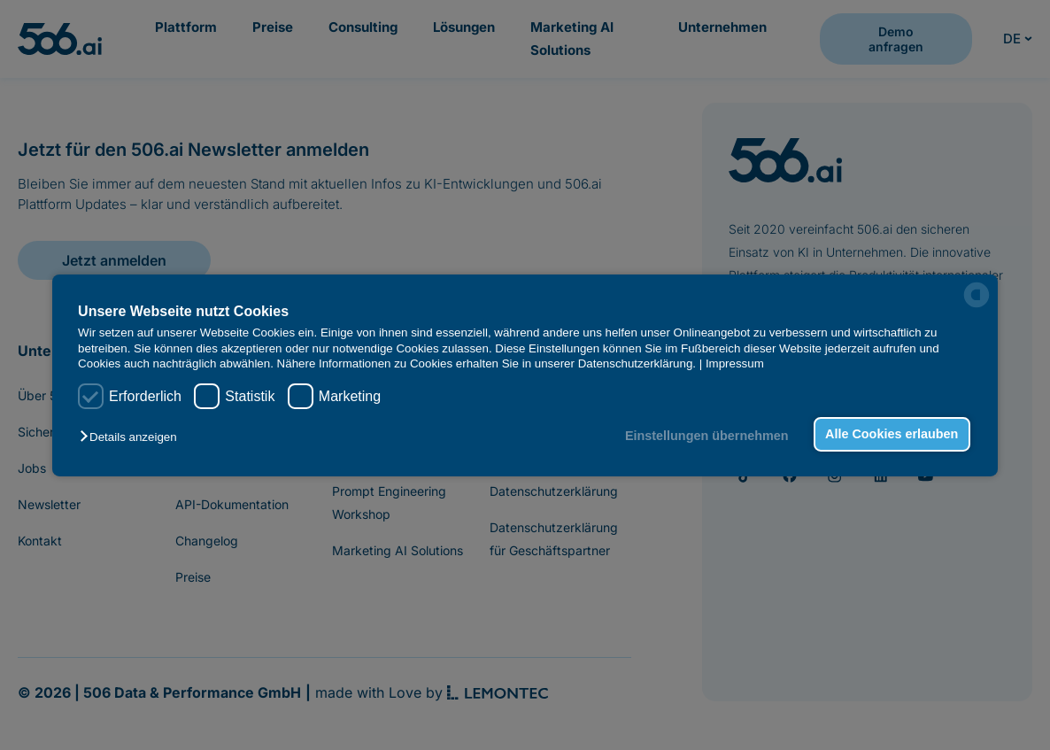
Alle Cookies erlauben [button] (891, 434)
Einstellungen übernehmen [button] (707, 436)
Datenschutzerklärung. (637, 363)
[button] (132, 437)
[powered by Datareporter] (976, 295)
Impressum (735, 363)
